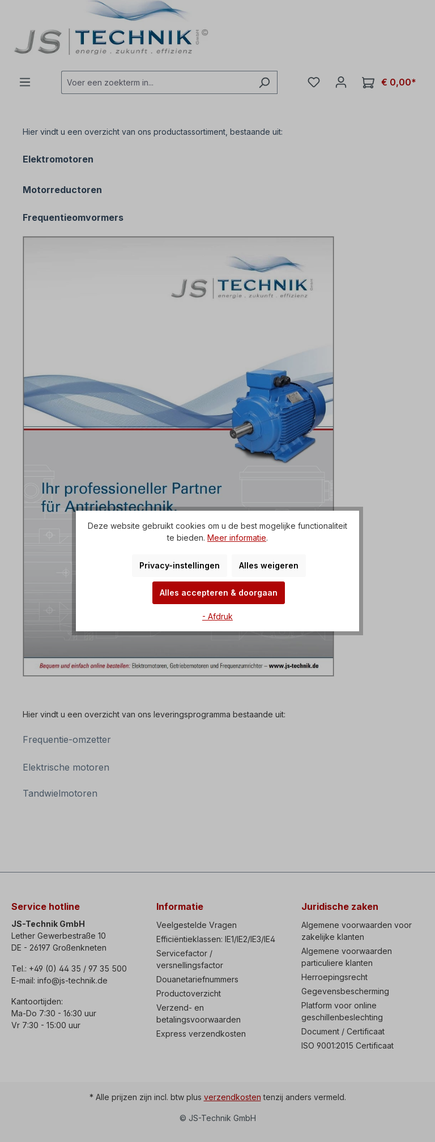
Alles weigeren (268, 565)
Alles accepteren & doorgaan (219, 592)
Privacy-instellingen (179, 565)
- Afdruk (217, 616)
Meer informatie (236, 537)
